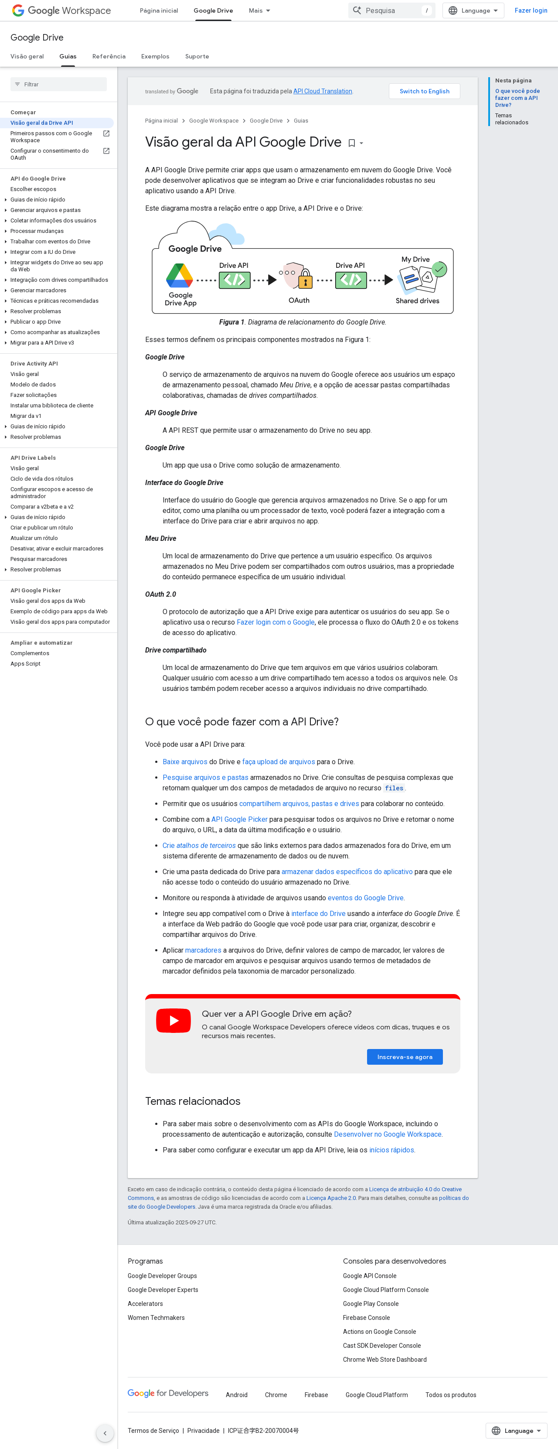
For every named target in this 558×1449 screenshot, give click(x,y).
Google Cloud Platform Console (386, 1289)
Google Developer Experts (163, 1289)
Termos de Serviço (153, 1430)
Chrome (276, 1394)
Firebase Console (366, 1317)
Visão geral (27, 56)
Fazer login (531, 10)
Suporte (197, 56)
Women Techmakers (156, 1317)
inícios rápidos (391, 1150)
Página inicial (159, 10)
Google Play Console (371, 1303)
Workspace (69, 11)
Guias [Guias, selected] (68, 56)
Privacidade (203, 1430)
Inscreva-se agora (405, 1057)
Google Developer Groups (162, 1275)
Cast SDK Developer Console (382, 1345)
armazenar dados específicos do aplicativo (347, 872)
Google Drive (37, 37)
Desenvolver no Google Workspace (388, 1134)
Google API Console (370, 1275)
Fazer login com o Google (276, 622)
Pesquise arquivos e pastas (205, 777)
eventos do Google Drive (366, 898)
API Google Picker (239, 819)
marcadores (203, 950)
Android (237, 1394)
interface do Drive (318, 913)
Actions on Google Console (379, 1331)
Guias (301, 120)
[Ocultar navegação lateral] (105, 1433)
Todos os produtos (450, 1394)
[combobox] (392, 10)
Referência (109, 56)
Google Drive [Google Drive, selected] (213, 10)
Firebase (316, 1394)
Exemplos (155, 56)
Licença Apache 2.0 (331, 1198)
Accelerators (145, 1303)
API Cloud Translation (322, 91)
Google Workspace (213, 120)
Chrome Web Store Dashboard (385, 1359)
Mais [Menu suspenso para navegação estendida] (256, 10)
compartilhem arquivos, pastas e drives (299, 804)
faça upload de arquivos (278, 762)
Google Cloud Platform (377, 1394)
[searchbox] (58, 84)
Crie (199, 845)
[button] (57, 200)
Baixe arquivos (185, 762)
